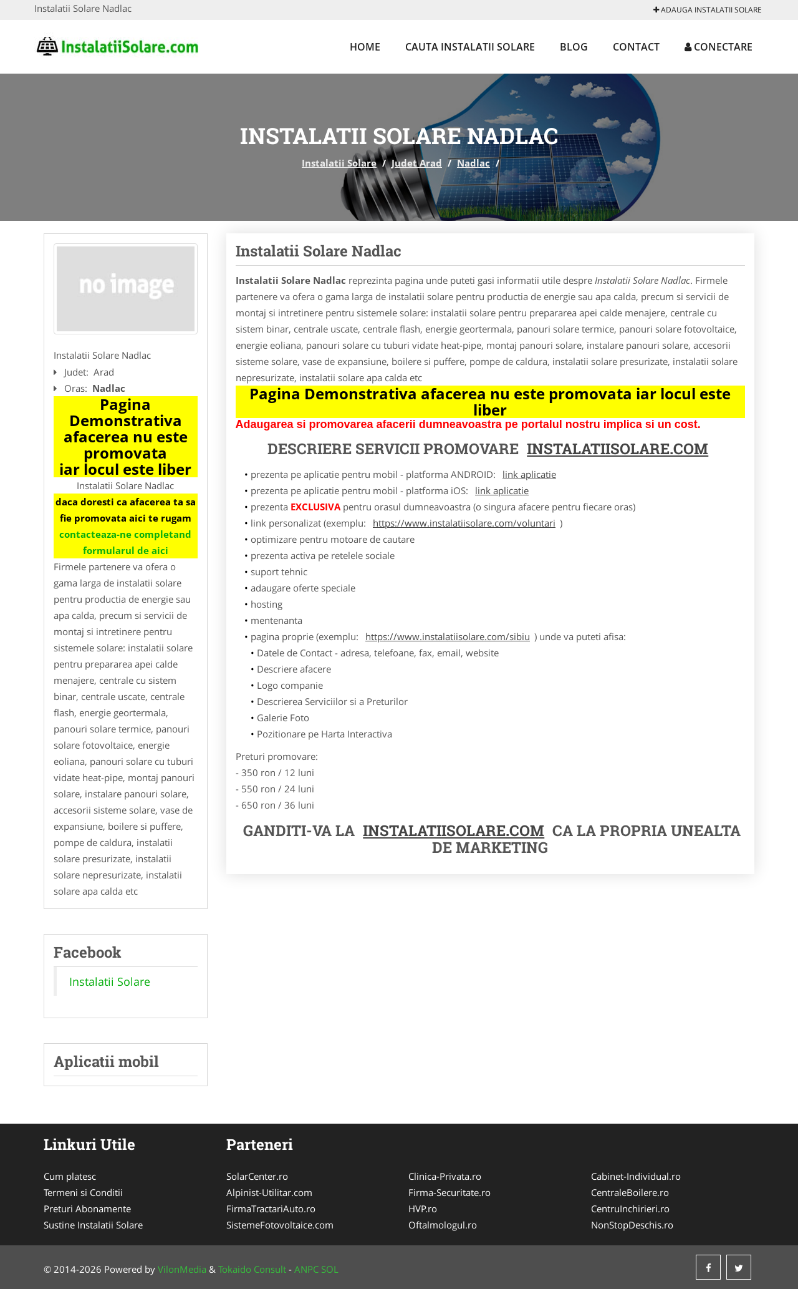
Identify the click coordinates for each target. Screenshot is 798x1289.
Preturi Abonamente (87, 1208)
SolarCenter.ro (257, 1176)
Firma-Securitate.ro (449, 1192)
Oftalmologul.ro (442, 1224)
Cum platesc (70, 1176)
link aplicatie (529, 474)
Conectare (718, 47)
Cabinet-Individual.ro (636, 1176)
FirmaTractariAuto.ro (270, 1208)
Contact (636, 47)
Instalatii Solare (339, 163)
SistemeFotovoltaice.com (280, 1224)
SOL (330, 1269)
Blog (574, 47)
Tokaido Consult (252, 1269)
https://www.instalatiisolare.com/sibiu (447, 636)
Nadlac (473, 163)
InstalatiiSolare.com (617, 449)
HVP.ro (422, 1208)
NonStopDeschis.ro (632, 1224)
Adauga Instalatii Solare (707, 9)
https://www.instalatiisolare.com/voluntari (464, 523)
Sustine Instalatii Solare (93, 1224)
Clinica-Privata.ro (444, 1176)
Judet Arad (417, 163)
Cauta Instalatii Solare (470, 47)
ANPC (306, 1269)
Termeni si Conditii (83, 1192)
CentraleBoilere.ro (630, 1192)
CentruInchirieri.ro (630, 1208)
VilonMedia (182, 1269)
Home (365, 47)
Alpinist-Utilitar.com (269, 1192)
